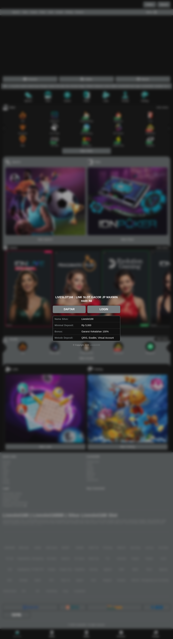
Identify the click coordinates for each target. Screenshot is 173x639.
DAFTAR (69, 309)
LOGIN (104, 309)
